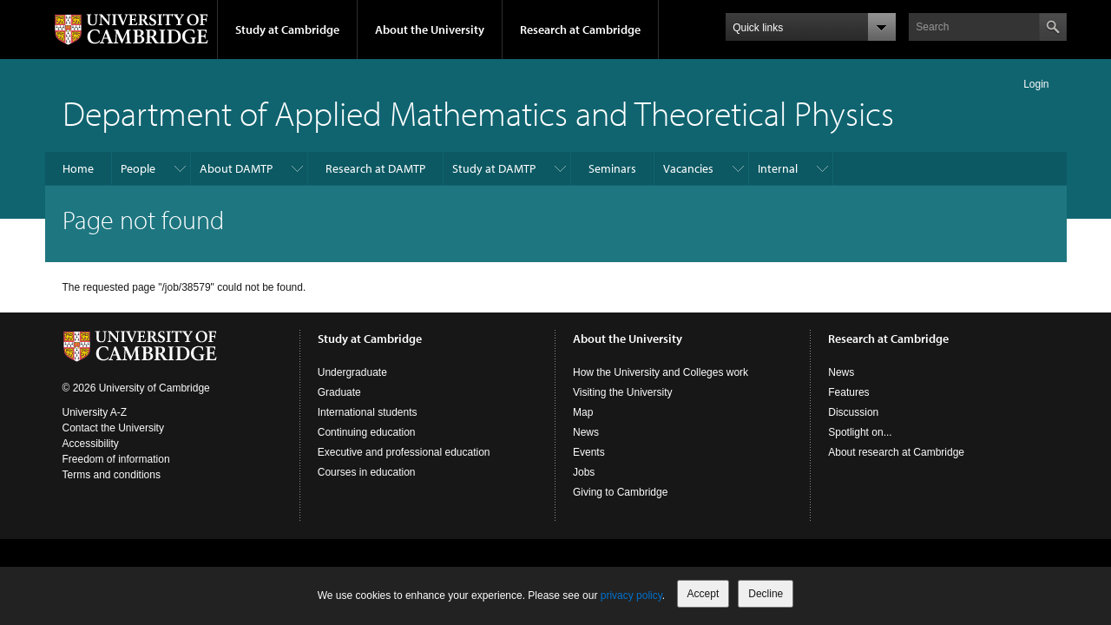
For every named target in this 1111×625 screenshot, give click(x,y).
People (138, 168)
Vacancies (688, 168)
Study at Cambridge (287, 29)
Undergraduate (352, 372)
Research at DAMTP (375, 168)
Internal (778, 168)
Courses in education (367, 472)
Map (583, 412)
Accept (703, 594)
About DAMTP (236, 168)
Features (848, 392)
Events (589, 452)
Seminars (612, 168)
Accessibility (90, 444)
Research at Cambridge (580, 29)
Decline (765, 594)
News (586, 432)
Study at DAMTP (494, 168)
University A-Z (95, 412)
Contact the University (113, 428)
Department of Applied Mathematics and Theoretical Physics (478, 112)
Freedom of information (116, 459)
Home (78, 168)
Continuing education (367, 432)
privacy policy (631, 595)
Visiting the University (623, 392)
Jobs (584, 472)
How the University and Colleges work (660, 372)
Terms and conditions (111, 475)
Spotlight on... (859, 432)
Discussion (853, 412)
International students (367, 412)
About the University (429, 29)
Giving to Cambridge (620, 492)
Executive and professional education (404, 452)
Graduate (339, 392)
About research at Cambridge (896, 452)
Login (1036, 84)
